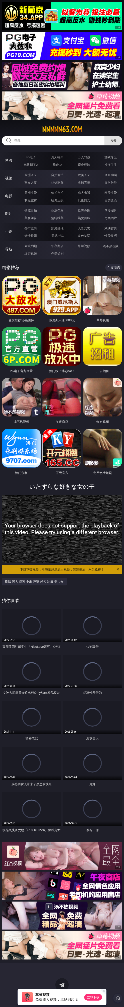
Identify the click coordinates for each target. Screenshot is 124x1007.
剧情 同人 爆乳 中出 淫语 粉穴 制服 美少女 (34, 581)
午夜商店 (57, 246)
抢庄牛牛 (110, 165)
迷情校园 (30, 236)
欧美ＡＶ (84, 175)
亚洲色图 (57, 210)
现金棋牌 (84, 165)
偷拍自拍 (57, 192)
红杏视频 (30, 253)
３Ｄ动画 (110, 175)
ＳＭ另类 (110, 182)
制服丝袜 (30, 200)
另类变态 (110, 200)
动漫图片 (110, 210)
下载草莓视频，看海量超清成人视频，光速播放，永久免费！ (70, 569)
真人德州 (57, 157)
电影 (8, 195)
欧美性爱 (110, 192)
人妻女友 (84, 228)
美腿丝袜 (30, 218)
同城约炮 (30, 246)
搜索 (113, 141)
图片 (8, 213)
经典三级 (57, 200)
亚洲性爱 (30, 192)
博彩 (8, 160)
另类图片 (110, 218)
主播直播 (84, 182)
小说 (8, 231)
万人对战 (84, 157)
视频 (8, 178)
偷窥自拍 (30, 210)
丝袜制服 (57, 182)
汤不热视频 (110, 246)
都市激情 (30, 228)
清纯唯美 (57, 218)
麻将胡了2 (31, 165)
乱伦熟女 (84, 200)
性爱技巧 (110, 236)
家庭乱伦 (57, 228)
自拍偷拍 (57, 175)
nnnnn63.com (62, 129)
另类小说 (57, 236)
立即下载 (93, 997)
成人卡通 (84, 192)
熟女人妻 (30, 182)
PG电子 (31, 157)
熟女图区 (84, 218)
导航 (8, 249)
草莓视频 (84, 246)
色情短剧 (57, 253)
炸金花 (57, 165)
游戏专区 (110, 157)
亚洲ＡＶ (30, 175)
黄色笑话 (84, 236)
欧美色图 (84, 210)
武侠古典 (110, 228)
